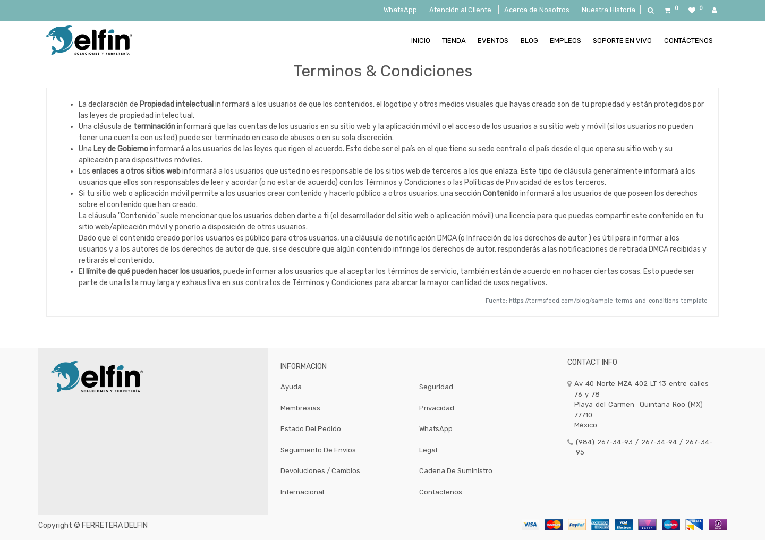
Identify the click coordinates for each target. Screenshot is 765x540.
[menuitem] (420, 40)
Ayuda (291, 387)
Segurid (432, 387)
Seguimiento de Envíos (318, 450)
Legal (428, 450)
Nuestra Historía (608, 10)
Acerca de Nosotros (537, 10)
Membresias (300, 408)
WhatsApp (400, 10)
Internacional (302, 492)
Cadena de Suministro (455, 471)
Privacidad (436, 408)
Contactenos (440, 492)
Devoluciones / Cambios (320, 471)
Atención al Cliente (460, 10)
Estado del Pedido (310, 429)
